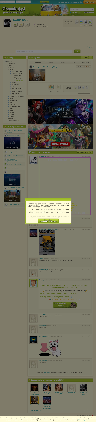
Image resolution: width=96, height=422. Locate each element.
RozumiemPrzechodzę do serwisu (48, 220)
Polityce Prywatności (84, 420)
